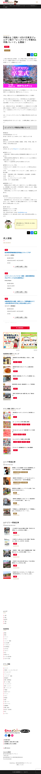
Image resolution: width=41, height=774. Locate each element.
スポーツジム (7, 703)
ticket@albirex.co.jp (22, 212)
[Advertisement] (22, 23)
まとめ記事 (6, 642)
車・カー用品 (7, 681)
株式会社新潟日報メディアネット (23, 763)
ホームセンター (7, 672)
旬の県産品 (6, 646)
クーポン (6, 713)
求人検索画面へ (20, 327)
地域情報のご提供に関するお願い (11, 741)
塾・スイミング (7, 687)
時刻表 (5, 697)
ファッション (7, 674)
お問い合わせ (7, 748)
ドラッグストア (7, 683)
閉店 (5, 634)
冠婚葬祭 (6, 705)
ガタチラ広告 (7, 658)
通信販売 (6, 677)
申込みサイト (16, 149)
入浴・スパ (6, 701)
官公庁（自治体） (8, 709)
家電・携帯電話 (7, 679)
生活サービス (7, 691)
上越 (5, 615)
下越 (5, 621)
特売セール (6, 654)
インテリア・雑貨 (8, 676)
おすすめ (6, 648)
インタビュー (7, 644)
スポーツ (6, 650)
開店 (5, 632)
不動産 (5, 689)
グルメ (5, 638)
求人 (5, 652)
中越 (5, 617)
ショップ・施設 (7, 640)
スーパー (6, 668)
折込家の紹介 (7, 739)
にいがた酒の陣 (7, 656)
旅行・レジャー (7, 685)
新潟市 (6, 46)
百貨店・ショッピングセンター (11, 670)
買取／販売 (6, 707)
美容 (5, 699)
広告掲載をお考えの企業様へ (10, 743)
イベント (7, 50)
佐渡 (5, 623)
